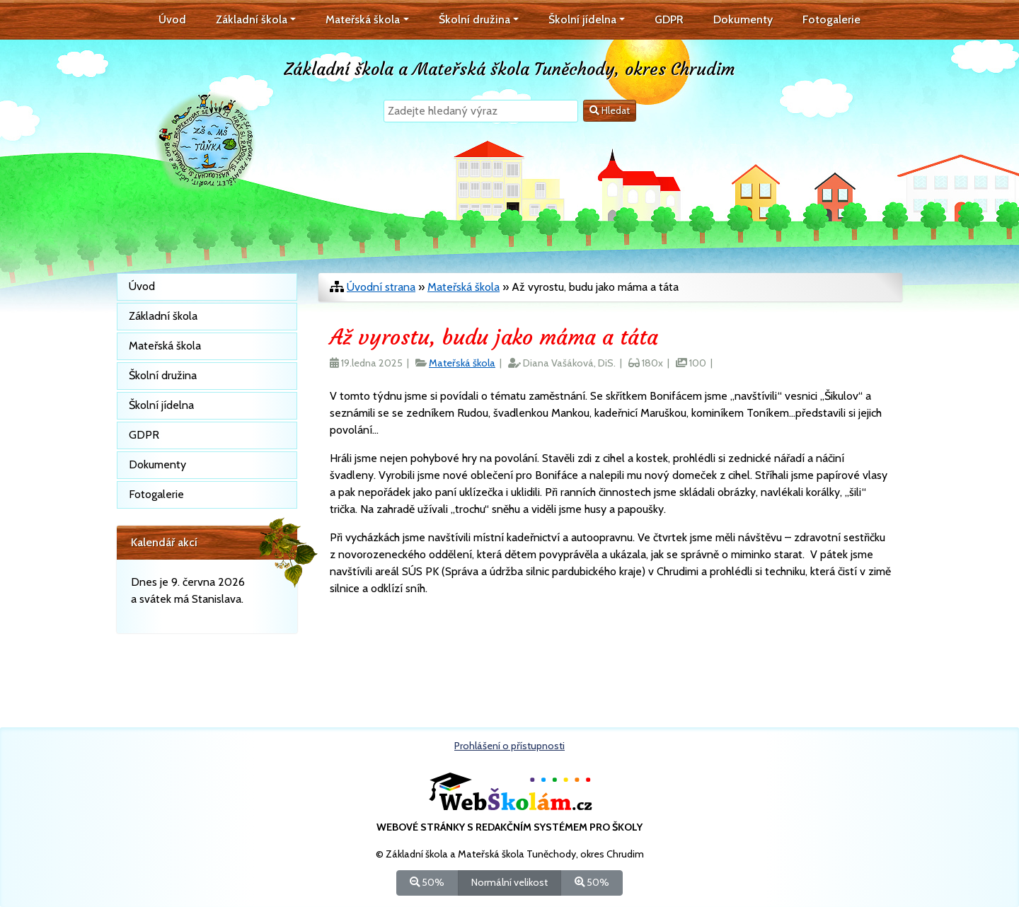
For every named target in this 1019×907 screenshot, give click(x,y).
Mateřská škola (463, 287)
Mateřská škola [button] (363, 19)
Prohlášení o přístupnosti (509, 745)
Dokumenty (743, 19)
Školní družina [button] (474, 19)
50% (427, 882)
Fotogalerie (831, 19)
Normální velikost (509, 882)
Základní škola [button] (251, 19)
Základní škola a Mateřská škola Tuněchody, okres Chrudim (509, 69)
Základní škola (163, 316)
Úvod (172, 19)
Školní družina (163, 375)
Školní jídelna (161, 405)
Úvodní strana (381, 287)
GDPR (669, 19)
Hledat (609, 110)
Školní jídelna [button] (582, 19)
